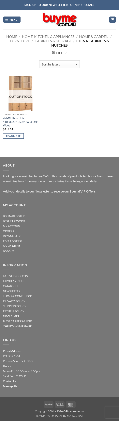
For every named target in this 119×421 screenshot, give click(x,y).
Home (11, 36)
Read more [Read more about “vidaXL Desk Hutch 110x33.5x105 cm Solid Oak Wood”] (13, 136)
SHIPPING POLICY (14, 306)
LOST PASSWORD (14, 221)
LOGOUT (8, 251)
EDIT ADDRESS (12, 241)
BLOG (6, 321)
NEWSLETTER (11, 291)
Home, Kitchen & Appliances (48, 36)
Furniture (20, 41)
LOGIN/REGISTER (14, 216)
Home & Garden (94, 36)
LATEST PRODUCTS (15, 276)
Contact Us (9, 381)
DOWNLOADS (12, 236)
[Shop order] (59, 64)
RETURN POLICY (13, 311)
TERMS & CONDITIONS (17, 296)
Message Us (10, 386)
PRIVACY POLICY (14, 301)
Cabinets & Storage (53, 41)
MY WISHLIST (11, 246)
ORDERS (8, 231)
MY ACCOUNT (12, 226)
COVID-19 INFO (13, 281)
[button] (12, 20)
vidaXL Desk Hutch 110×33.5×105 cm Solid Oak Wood (20, 121)
